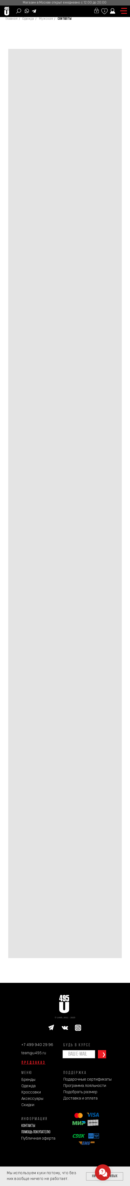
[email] (79, 1054)
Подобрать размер (80, 1092)
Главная (11, 19)
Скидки (27, 1105)
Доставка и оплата (80, 1099)
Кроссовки (31, 1092)
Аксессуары (32, 1099)
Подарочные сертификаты (87, 1080)
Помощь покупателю (35, 1132)
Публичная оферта (38, 1139)
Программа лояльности (84, 1086)
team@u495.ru (33, 1053)
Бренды (28, 1080)
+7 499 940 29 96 (37, 1045)
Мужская (46, 19)
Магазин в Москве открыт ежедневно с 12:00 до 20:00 (64, 2)
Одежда (28, 19)
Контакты (28, 1126)
